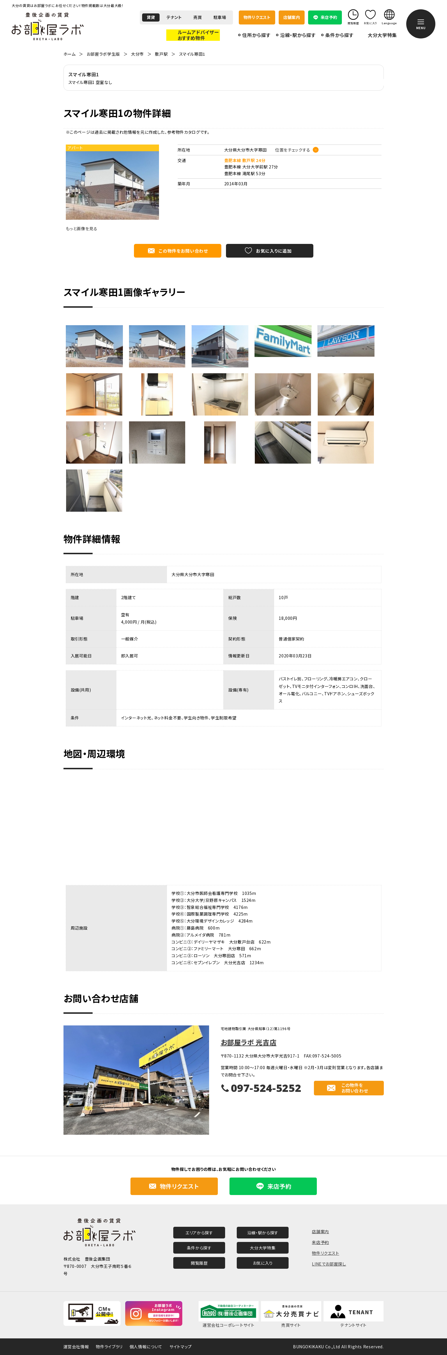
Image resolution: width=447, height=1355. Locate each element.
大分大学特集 (382, 35)
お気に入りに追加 (273, 251)
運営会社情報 (76, 1346)
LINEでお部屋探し (329, 1264)
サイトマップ (180, 1346)
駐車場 (219, 17)
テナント (174, 17)
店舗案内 (291, 17)
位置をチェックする (292, 150)
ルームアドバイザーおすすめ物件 (198, 35)
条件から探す (339, 34)
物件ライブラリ (109, 1346)
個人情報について (146, 1346)
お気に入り (263, 1263)
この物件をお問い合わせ (183, 251)
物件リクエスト (257, 17)
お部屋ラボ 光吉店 (249, 1042)
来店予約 (320, 1242)
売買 (197, 17)
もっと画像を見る (82, 228)
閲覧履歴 (199, 1263)
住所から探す (256, 34)
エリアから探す (199, 1233)
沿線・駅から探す (297, 34)
